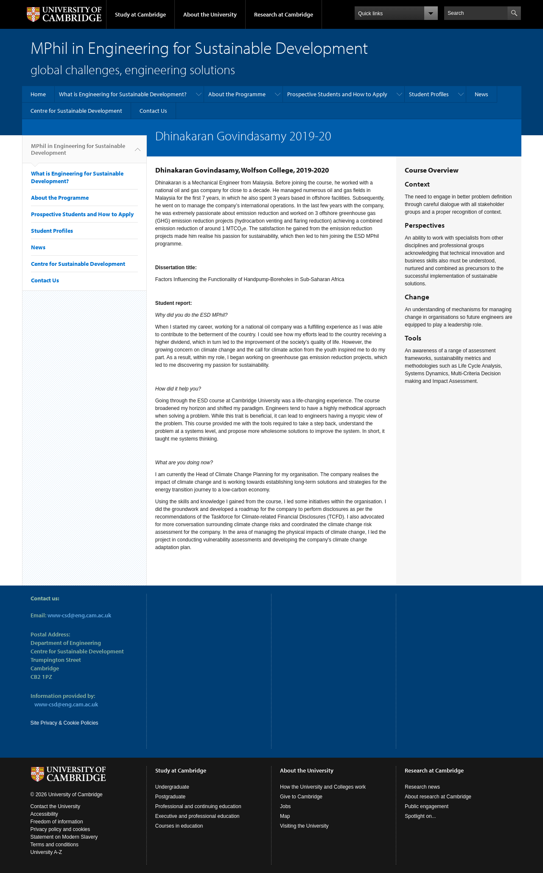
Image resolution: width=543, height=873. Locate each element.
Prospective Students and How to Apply (337, 94)
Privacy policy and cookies (60, 829)
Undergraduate (172, 787)
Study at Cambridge (140, 14)
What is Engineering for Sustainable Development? (123, 94)
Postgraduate (170, 797)
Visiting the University (304, 826)
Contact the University (55, 806)
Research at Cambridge (283, 14)
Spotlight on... (420, 816)
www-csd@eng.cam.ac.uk (79, 615)
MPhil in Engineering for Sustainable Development (78, 152)
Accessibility (44, 814)
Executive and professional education (197, 816)
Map (285, 816)
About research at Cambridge (438, 797)
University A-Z (46, 852)
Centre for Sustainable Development (76, 110)
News (481, 94)
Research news (422, 787)
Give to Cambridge (301, 797)
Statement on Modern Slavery (64, 837)
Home (38, 94)
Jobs (285, 806)
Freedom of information (57, 822)
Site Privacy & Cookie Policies (64, 723)
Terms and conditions (54, 845)
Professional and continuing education (198, 806)
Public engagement (426, 806)
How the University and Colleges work (323, 787)
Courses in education (179, 826)
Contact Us (153, 110)
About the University (210, 14)
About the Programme (237, 94)
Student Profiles (429, 94)
